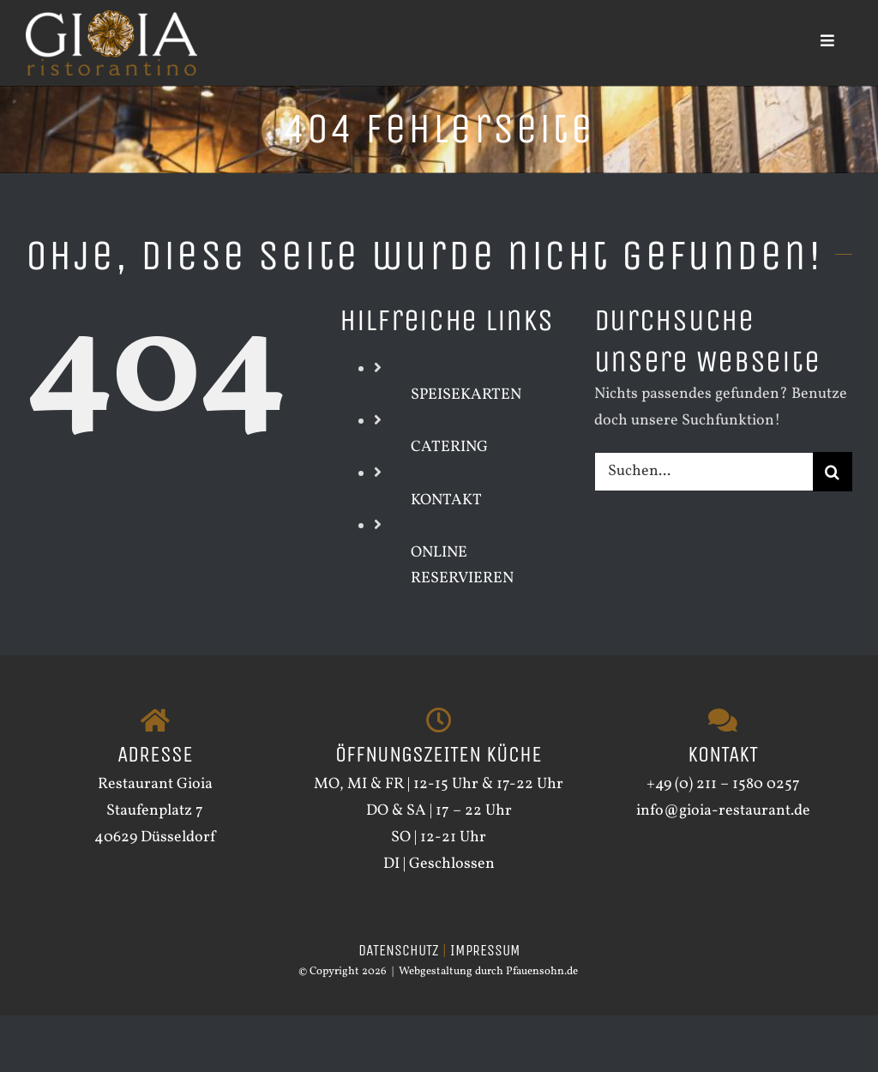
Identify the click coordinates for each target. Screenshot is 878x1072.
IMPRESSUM (485, 950)
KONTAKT (446, 500)
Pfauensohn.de (542, 971)
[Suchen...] (703, 471)
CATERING (449, 447)
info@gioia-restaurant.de (723, 811)
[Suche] (832, 471)
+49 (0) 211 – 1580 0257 (723, 784)
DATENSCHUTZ (398, 950)
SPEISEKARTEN (466, 395)
